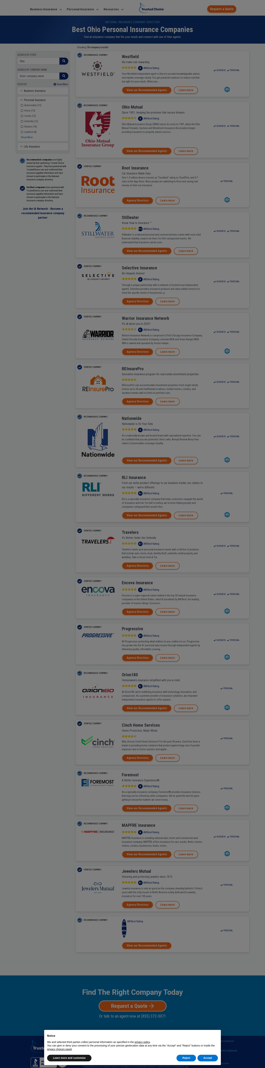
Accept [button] (207, 1057)
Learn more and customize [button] (69, 1057)
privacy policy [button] (142, 1042)
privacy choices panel (59, 1049)
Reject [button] (186, 1057)
